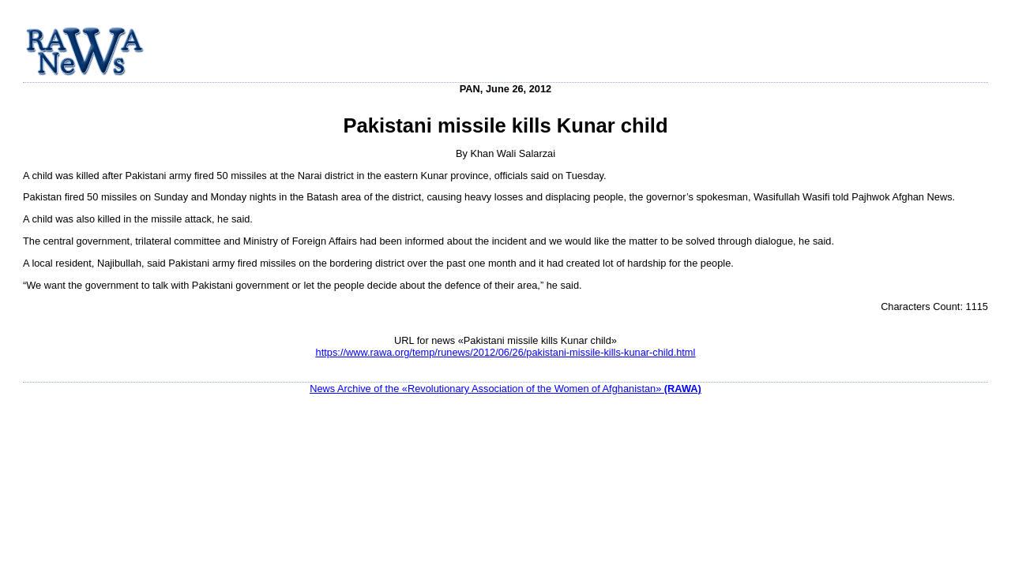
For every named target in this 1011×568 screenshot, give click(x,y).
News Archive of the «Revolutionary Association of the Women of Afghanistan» (505, 388)
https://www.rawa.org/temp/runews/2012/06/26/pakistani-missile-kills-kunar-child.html (506, 352)
